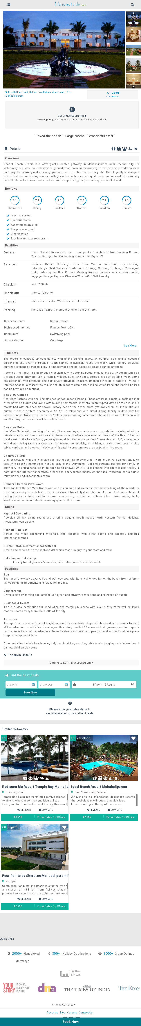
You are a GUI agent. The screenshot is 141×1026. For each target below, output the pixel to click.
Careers (72, 1012)
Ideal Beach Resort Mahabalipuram (99, 787)
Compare (46, 809)
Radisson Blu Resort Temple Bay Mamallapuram (40, 787)
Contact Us (86, 1012)
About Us (52, 1012)
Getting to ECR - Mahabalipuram (71, 662)
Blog (62, 1012)
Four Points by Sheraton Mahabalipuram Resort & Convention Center (57, 876)
